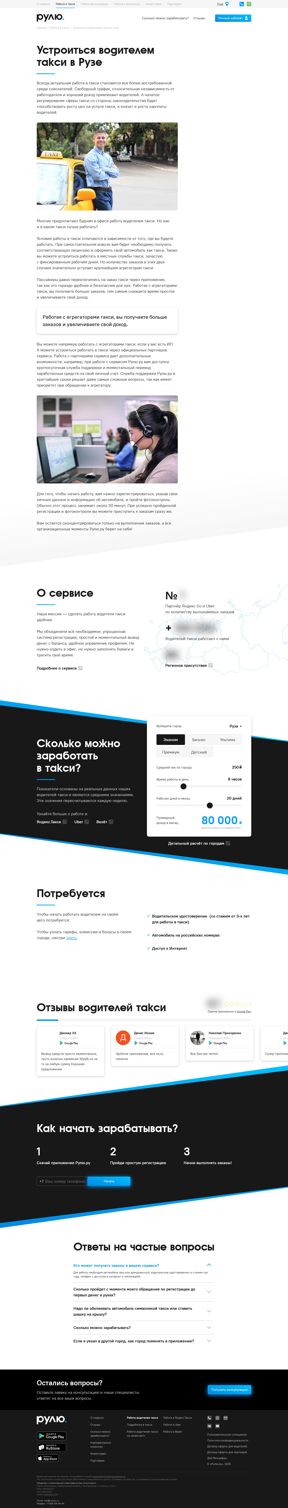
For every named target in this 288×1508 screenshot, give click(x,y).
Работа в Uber (172, 1424)
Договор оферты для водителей (227, 1446)
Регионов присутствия (186, 665)
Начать (109, 1181)
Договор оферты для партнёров (227, 1452)
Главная (42, 28)
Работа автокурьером (94, 4)
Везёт (101, 821)
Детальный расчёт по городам (196, 843)
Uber (78, 821)
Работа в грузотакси (127, 4)
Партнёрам (174, 4)
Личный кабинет (230, 18)
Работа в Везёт (172, 1431)
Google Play (244, 1011)
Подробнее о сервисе (57, 668)
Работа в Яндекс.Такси (177, 1417)
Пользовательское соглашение (227, 1434)
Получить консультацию (229, 1390)
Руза (234, 726)
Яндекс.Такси (49, 821)
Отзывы (199, 18)
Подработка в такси (139, 1424)
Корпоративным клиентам (100, 1444)
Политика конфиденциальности (227, 1440)
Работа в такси (65, 4)
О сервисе (43, 4)
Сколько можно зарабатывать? (165, 18)
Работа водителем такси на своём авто (142, 1433)
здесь (71, 937)
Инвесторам (153, 4)
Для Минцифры (217, 1458)
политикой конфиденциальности (109, 1476)
